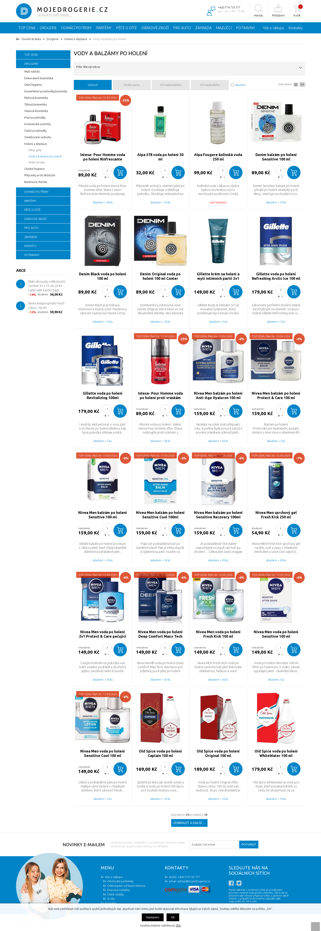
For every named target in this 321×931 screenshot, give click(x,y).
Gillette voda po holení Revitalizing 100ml (102, 395)
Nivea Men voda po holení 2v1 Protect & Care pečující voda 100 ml (102, 634)
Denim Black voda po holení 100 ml (102, 276)
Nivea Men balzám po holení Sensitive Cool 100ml (160, 515)
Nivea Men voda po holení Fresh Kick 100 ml (218, 634)
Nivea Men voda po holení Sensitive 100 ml (276, 634)
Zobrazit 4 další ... (189, 823)
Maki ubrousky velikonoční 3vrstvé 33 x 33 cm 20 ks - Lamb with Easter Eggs (46, 286)
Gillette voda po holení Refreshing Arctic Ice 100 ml (276, 276)
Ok (173, 917)
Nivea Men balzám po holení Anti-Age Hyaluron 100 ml (218, 395)
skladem (240, 84)
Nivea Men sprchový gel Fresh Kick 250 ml (276, 515)
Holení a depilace (75, 39)
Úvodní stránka (31, 39)
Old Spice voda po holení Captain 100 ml (160, 753)
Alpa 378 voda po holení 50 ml (160, 157)
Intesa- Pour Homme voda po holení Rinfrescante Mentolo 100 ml (102, 157)
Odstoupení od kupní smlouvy (126, 885)
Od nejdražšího (210, 84)
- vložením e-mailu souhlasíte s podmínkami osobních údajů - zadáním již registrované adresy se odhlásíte (147, 844)
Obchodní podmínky (120, 881)
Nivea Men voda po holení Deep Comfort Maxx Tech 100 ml (160, 634)
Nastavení (152, 917)
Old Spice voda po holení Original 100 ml (218, 753)
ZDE (178, 925)
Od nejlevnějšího (171, 84)
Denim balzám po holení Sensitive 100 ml (276, 157)
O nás (111, 898)
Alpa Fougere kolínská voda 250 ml (218, 157)
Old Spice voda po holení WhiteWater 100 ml (276, 753)
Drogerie (53, 39)
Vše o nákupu (273, 28)
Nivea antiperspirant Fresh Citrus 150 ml (46, 306)
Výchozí (93, 84)
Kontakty (295, 28)
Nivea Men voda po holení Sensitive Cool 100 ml (102, 753)
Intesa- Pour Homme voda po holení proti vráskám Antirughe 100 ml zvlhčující (160, 395)
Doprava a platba (118, 889)
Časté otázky (115, 894)
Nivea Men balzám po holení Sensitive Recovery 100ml (218, 515)
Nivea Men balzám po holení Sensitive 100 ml (102, 515)
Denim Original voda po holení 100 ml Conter (160, 276)
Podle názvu (132, 84)
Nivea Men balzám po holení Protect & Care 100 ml (276, 395)
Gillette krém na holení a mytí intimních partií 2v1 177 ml (218, 276)
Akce (21, 270)
